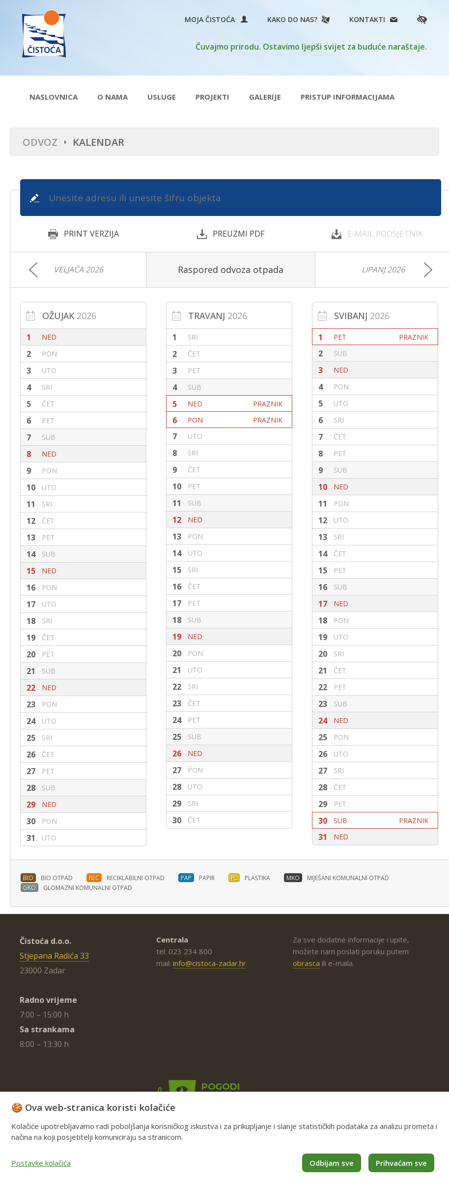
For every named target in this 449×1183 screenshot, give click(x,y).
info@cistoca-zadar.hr (209, 963)
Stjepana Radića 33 (54, 955)
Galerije (265, 97)
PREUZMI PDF (230, 233)
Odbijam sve (331, 1163)
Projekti (212, 97)
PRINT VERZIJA (83, 233)
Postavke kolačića (41, 1163)
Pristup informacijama (347, 97)
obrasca (306, 963)
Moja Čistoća (216, 19)
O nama (112, 97)
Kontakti (367, 19)
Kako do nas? (292, 19)
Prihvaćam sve (401, 1163)
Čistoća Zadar (44, 33)
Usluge (161, 97)
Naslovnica (53, 97)
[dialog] (224, 1137)
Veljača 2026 (78, 269)
